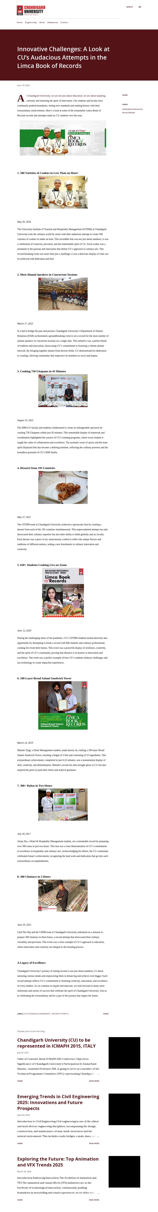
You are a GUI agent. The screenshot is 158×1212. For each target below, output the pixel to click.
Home (20, 22)
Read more (94, 1081)
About (42, 22)
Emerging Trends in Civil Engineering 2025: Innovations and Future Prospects (58, 1102)
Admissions (52, 22)
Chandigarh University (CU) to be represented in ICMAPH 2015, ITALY (56, 1043)
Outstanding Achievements (132, 109)
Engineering (31, 22)
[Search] (129, 6)
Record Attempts (128, 113)
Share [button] (125, 95)
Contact (64, 22)
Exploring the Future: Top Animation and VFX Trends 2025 (58, 1162)
